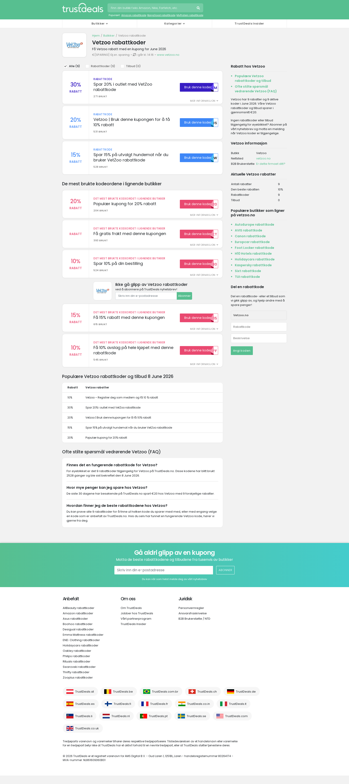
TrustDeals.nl (121, 724)
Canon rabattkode (250, 236)
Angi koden (242, 351)
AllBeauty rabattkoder (78, 616)
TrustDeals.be (123, 700)
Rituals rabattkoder (76, 670)
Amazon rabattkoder (78, 622)
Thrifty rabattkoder (76, 681)
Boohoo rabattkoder (78, 632)
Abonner (184, 303)
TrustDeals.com (236, 724)
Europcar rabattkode (252, 242)
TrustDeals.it (237, 712)
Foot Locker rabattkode (254, 248)
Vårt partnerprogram (136, 627)
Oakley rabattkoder (77, 659)
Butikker (109, 35)
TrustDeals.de (246, 700)
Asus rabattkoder (75, 627)
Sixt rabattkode (248, 271)
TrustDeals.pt (158, 724)
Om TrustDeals (131, 616)
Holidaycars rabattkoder (80, 654)
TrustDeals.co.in (198, 712)
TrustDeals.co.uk (87, 737)
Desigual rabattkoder (78, 638)
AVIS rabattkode (248, 230)
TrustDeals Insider (249, 23)
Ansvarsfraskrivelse (193, 622)
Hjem (96, 35)
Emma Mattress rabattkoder (83, 643)
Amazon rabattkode (133, 15)
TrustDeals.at (84, 700)
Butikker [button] (98, 23)
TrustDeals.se (196, 724)
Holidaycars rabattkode (255, 259)
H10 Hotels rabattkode (253, 253)
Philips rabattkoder (76, 664)
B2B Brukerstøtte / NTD (194, 627)
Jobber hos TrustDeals (137, 622)
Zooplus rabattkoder (78, 686)
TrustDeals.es (85, 712)
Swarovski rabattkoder (79, 675)
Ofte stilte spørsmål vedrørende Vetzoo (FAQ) (256, 88)
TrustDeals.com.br (165, 700)
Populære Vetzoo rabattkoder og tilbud (253, 78)
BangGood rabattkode (161, 15)
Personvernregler (191, 616)
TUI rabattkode (247, 276)
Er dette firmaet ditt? (270, 164)
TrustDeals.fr (159, 712)
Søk (198, 8)
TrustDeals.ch (207, 700)
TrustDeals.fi (122, 712)
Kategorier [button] (173, 23)
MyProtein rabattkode (190, 15)
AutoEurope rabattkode (254, 224)
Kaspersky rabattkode (253, 265)
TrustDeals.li (83, 724)
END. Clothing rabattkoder (81, 648)
